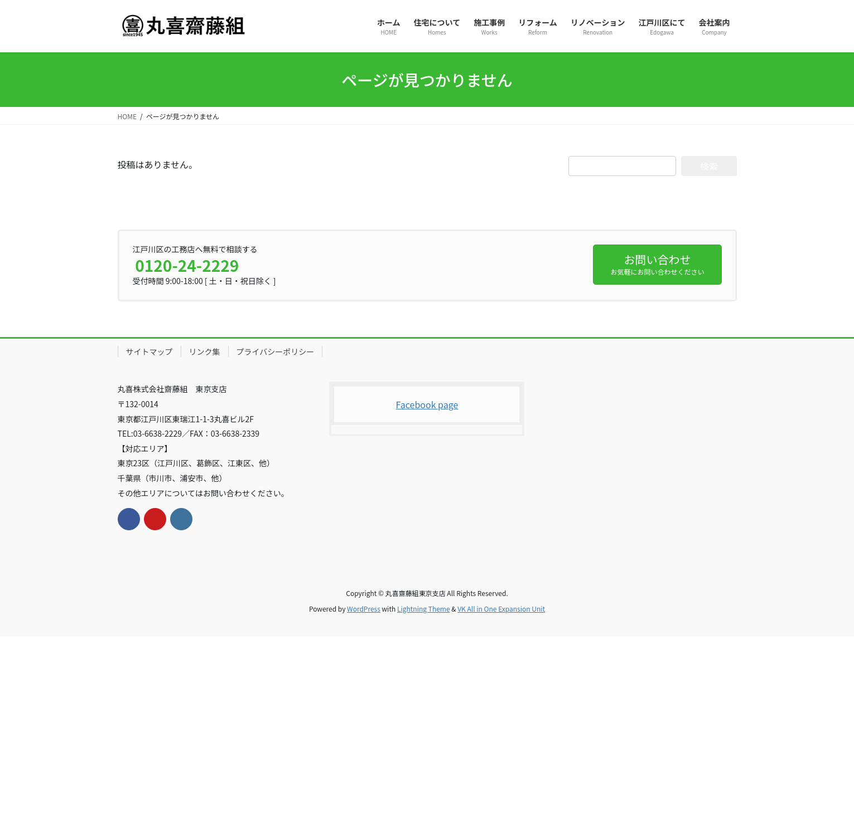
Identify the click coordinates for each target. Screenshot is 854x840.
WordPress (363, 608)
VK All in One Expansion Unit (501, 608)
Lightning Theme (423, 608)
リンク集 (204, 351)
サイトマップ (149, 351)
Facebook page (427, 404)
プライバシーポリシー (276, 351)
